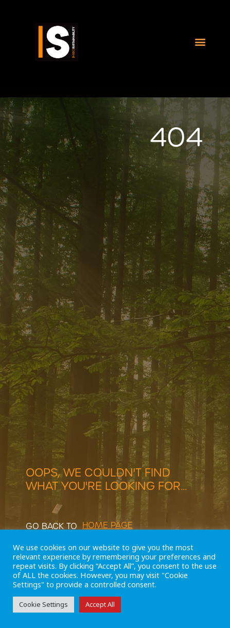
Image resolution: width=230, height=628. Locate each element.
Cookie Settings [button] (43, 604)
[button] (200, 41)
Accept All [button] (100, 604)
